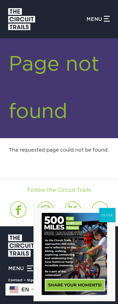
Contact (15, 280)
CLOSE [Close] (107, 215)
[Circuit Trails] (47, 19)
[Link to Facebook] (18, 209)
